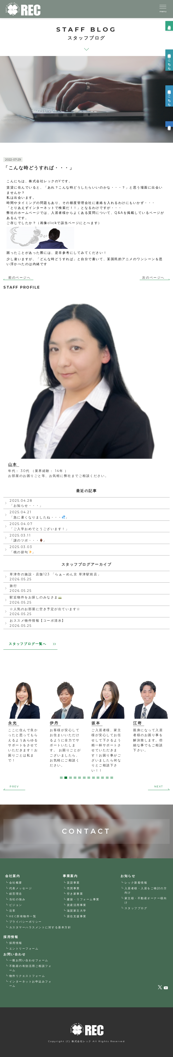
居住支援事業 (76, 916)
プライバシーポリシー (25, 922)
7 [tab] (88, 778)
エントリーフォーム (24, 948)
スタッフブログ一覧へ (32, 644)
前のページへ (19, 277)
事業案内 (70, 876)
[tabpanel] (62, 722)
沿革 (12, 910)
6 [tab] (84, 778)
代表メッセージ (20, 888)
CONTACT (86, 816)
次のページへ (153, 277)
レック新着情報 (136, 882)
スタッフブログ (136, 908)
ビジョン (15, 905)
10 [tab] (102, 778)
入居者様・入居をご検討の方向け (146, 890)
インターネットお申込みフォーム (30, 983)
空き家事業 (75, 894)
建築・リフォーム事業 (83, 899)
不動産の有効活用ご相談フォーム (30, 968)
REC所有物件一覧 (22, 916)
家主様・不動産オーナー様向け (146, 900)
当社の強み (17, 899)
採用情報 (15, 943)
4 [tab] (75, 778)
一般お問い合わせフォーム (28, 960)
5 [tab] (79, 778)
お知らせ (128, 876)
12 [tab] (111, 778)
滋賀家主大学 (76, 910)
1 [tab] (61, 778)
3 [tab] (70, 778)
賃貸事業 (73, 882)
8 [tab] (93, 778)
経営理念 (15, 894)
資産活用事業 (76, 905)
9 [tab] (98, 778)
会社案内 (12, 876)
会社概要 (15, 882)
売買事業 (73, 888)
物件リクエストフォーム (27, 976)
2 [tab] (65, 778)
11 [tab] (107, 778)
